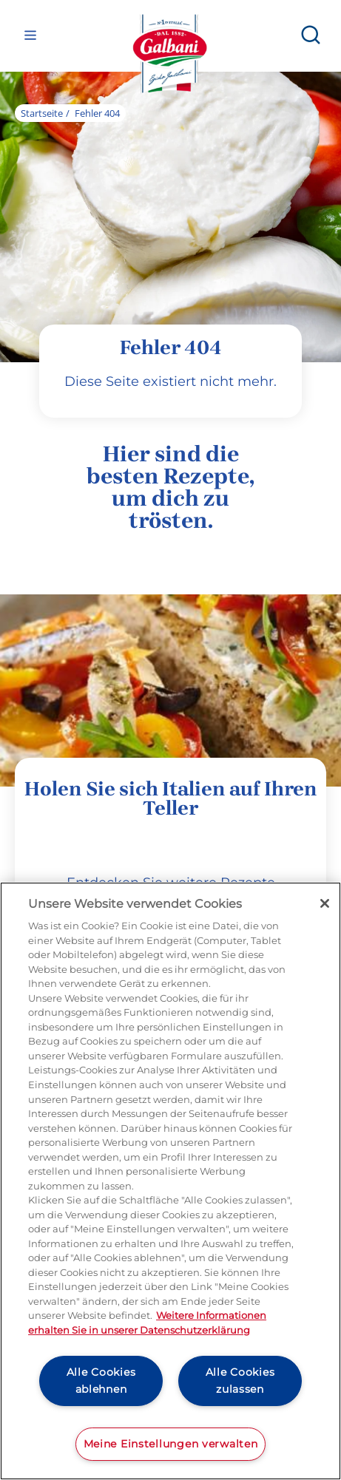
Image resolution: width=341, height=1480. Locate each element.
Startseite (42, 113)
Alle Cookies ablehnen (101, 1380)
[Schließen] (324, 903)
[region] (170, 1181)
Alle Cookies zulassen (240, 1380)
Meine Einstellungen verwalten (171, 1443)
